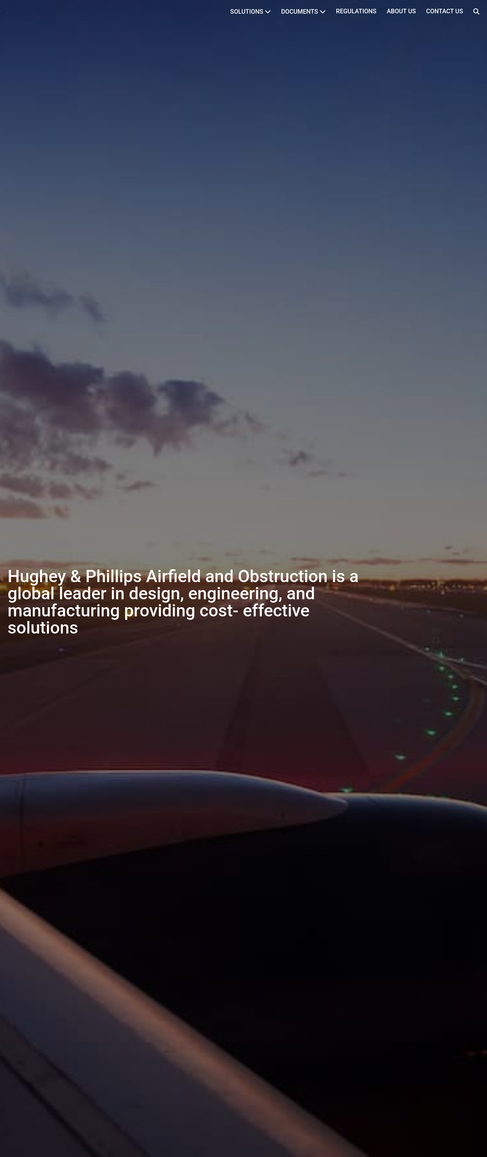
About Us (401, 11)
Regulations (356, 11)
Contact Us (444, 11)
